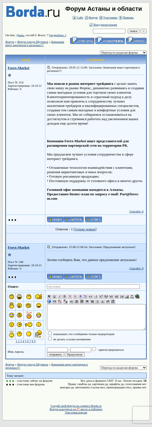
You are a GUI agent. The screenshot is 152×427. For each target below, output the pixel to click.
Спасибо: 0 (136, 211)
